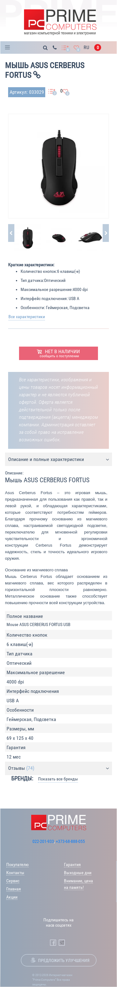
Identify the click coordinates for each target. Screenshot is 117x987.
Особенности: (33, 307)
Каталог (9, 47)
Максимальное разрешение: (47, 289)
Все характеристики (26, 316)
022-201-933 (43, 841)
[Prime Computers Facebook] (53, 942)
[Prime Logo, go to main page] (60, 22)
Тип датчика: (32, 280)
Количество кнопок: (39, 271)
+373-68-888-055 (70, 841)
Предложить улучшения (64, 960)
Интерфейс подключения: (44, 298)
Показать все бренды (58, 778)
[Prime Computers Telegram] (62, 942)
